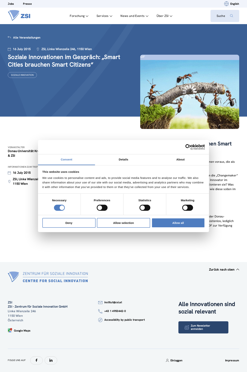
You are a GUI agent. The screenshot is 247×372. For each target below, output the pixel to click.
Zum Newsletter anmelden (197, 327)
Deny (68, 222)
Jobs (11, 4)
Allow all (178, 222)
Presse (27, 4)
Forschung (79, 16)
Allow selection (123, 222)
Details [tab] (123, 159)
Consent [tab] (66, 159)
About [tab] (180, 159)
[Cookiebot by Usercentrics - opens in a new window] (188, 147)
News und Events (134, 16)
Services (104, 16)
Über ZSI (164, 16)
